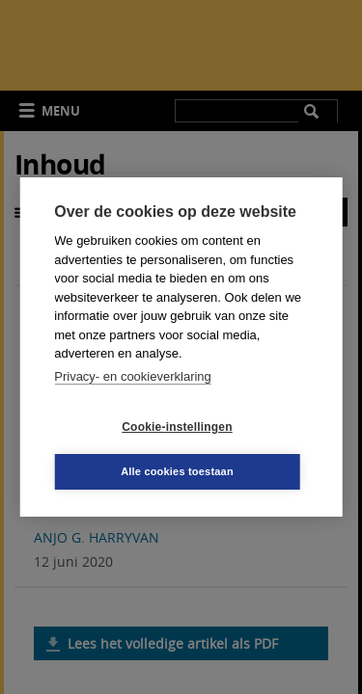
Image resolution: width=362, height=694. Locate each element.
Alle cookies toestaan (177, 471)
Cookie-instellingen (177, 427)
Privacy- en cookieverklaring (132, 376)
